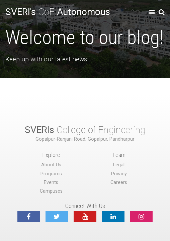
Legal (118, 165)
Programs (51, 174)
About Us (51, 165)
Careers (118, 182)
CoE (57, 11)
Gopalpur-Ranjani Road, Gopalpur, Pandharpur (85, 139)
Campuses (51, 191)
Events (51, 182)
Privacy (119, 174)
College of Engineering (85, 129)
